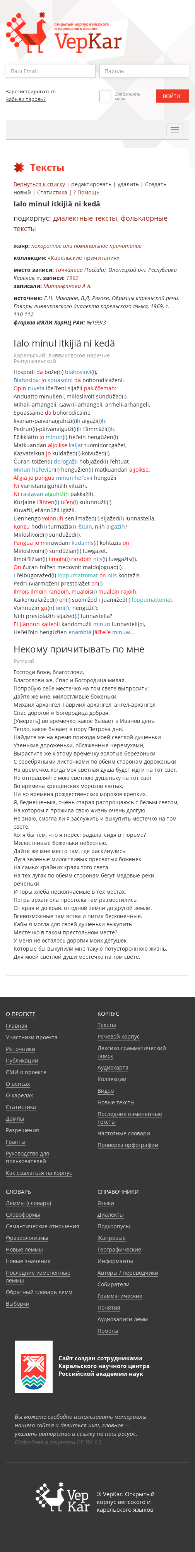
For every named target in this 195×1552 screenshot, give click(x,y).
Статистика (52, 192)
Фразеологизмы (27, 1237)
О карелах (19, 1095)
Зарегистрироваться (31, 91)
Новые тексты (116, 1102)
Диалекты (111, 1214)
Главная (16, 1025)
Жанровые (112, 1237)
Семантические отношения (42, 1226)
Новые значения (28, 1261)
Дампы (15, 1118)
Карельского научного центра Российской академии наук (104, 1369)
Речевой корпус (119, 1036)
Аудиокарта (113, 1067)
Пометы (108, 1330)
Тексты (107, 1024)
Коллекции (112, 1079)
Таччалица (69, 269)
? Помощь (86, 192)
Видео (106, 1090)
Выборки (17, 1303)
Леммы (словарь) (28, 1203)
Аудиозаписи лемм (123, 1319)
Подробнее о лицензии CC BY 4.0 (58, 1442)
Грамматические (120, 1296)
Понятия (109, 1307)
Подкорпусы (114, 1226)
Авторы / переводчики (128, 1272)
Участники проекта (32, 1037)
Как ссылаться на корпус (39, 1172)
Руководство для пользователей (27, 1157)
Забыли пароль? (26, 99)
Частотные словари (124, 1133)
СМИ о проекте (26, 1072)
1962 (72, 278)
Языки (106, 1203)
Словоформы (23, 1214)
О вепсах (18, 1083)
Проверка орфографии (128, 1145)
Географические (119, 1249)
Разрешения (22, 1130)
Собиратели (114, 1284)
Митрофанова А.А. (67, 286)
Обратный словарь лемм (39, 1292)
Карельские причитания (84, 257)
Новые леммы (24, 1249)
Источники (20, 1048)
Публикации (22, 1060)
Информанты (115, 1261)
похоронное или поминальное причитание (86, 245)
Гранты (16, 1141)
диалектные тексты (85, 218)
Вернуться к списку (39, 184)
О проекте (21, 1014)
